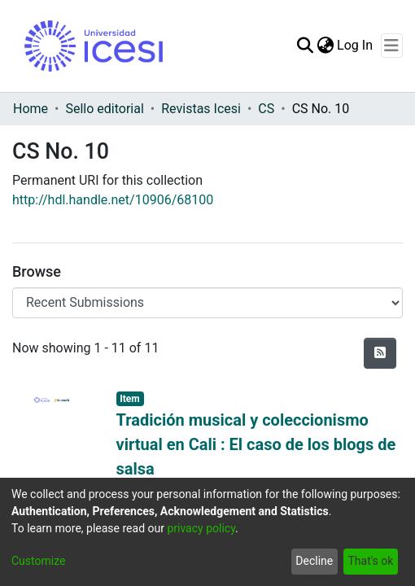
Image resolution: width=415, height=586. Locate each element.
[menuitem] (325, 45)
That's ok (370, 560)
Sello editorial (104, 108)
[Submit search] (305, 45)
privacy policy (201, 528)
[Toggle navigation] (392, 45)
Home (30, 108)
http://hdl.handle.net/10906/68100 (112, 200)
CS (266, 108)
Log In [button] (355, 45)
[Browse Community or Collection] (207, 302)
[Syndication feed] (380, 353)
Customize (38, 560)
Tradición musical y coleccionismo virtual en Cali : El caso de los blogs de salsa (256, 444)
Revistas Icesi (201, 108)
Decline (314, 560)
